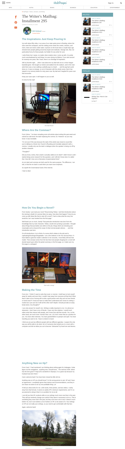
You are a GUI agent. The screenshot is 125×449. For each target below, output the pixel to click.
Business (73, 7)
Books (52, 7)
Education (94, 7)
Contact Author (36, 33)
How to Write (96, 18)
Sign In (110, 3)
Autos (31, 7)
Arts (10, 7)
